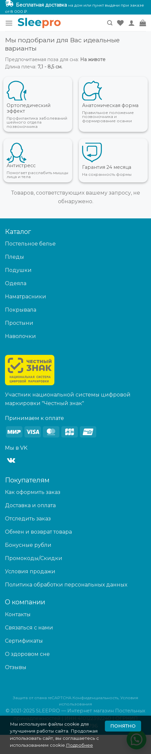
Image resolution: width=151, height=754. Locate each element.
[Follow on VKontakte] (11, 460)
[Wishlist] (120, 23)
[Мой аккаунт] (131, 23)
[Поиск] (109, 23)
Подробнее (79, 745)
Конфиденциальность (95, 697)
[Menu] (9, 23)
